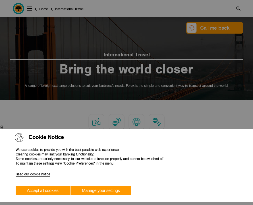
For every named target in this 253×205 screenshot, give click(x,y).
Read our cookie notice (33, 174)
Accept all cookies (43, 190)
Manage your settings (101, 190)
